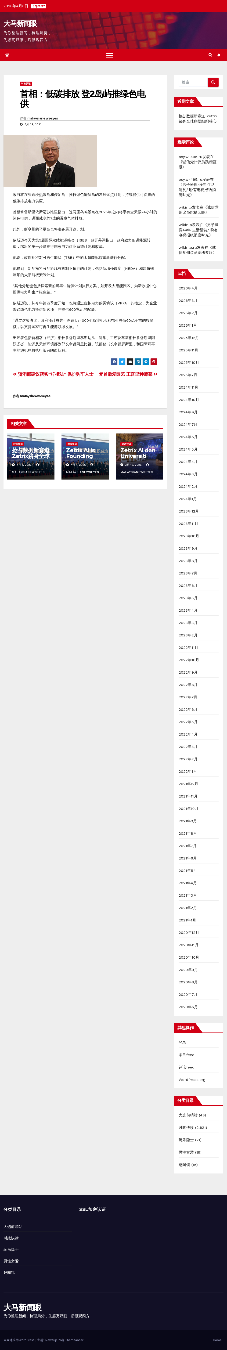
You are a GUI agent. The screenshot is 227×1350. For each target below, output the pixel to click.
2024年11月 (188, 387)
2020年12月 (189, 932)
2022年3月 (188, 746)
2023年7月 (188, 573)
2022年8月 (188, 684)
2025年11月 (188, 350)
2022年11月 (188, 647)
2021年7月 (188, 846)
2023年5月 (188, 598)
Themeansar (74, 1340)
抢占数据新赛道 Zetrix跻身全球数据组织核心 (30, 456)
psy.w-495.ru (190, 157)
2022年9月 (188, 672)
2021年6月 (188, 858)
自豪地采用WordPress (20, 1340)
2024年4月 (188, 461)
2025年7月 (188, 375)
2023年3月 (188, 623)
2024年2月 (188, 486)
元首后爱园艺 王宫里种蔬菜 (128, 374)
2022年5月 (188, 722)
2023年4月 (188, 610)
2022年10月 (189, 660)
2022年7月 (188, 697)
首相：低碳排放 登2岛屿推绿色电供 (82, 98)
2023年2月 (188, 635)
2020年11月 (188, 945)
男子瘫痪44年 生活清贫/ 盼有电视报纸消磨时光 (197, 189)
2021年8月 (188, 833)
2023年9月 (188, 548)
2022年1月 (188, 771)
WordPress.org (192, 1079)
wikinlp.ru (188, 247)
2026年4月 (188, 288)
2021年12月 (188, 784)
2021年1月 (187, 920)
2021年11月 (188, 796)
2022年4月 (188, 734)
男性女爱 (186, 1152)
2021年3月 (188, 895)
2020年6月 (188, 1007)
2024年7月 (188, 424)
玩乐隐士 (186, 1140)
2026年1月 (188, 325)
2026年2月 (188, 313)
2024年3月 (188, 474)
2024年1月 (188, 499)
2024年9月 (188, 412)
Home (217, 1340)
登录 (182, 1042)
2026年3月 (188, 300)
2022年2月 (188, 759)
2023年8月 (188, 561)
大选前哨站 (188, 1115)
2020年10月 (189, 957)
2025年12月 (189, 338)
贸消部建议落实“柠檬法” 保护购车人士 (53, 374)
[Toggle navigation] (109, 55)
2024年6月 (188, 437)
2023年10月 (189, 536)
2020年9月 (188, 969)
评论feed (187, 1067)
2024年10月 (189, 399)
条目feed (187, 1055)
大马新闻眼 (20, 23)
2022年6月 (188, 709)
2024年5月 (188, 449)
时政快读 (26, 83)
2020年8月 (188, 982)
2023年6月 (188, 585)
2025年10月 (189, 362)
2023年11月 (188, 523)
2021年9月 (188, 821)
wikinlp (185, 207)
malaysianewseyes (42, 118)
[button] (210, 55)
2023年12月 (189, 511)
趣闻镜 (184, 1164)
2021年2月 (188, 908)
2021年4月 (188, 883)
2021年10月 (188, 808)
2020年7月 (188, 994)
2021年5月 (188, 870)
